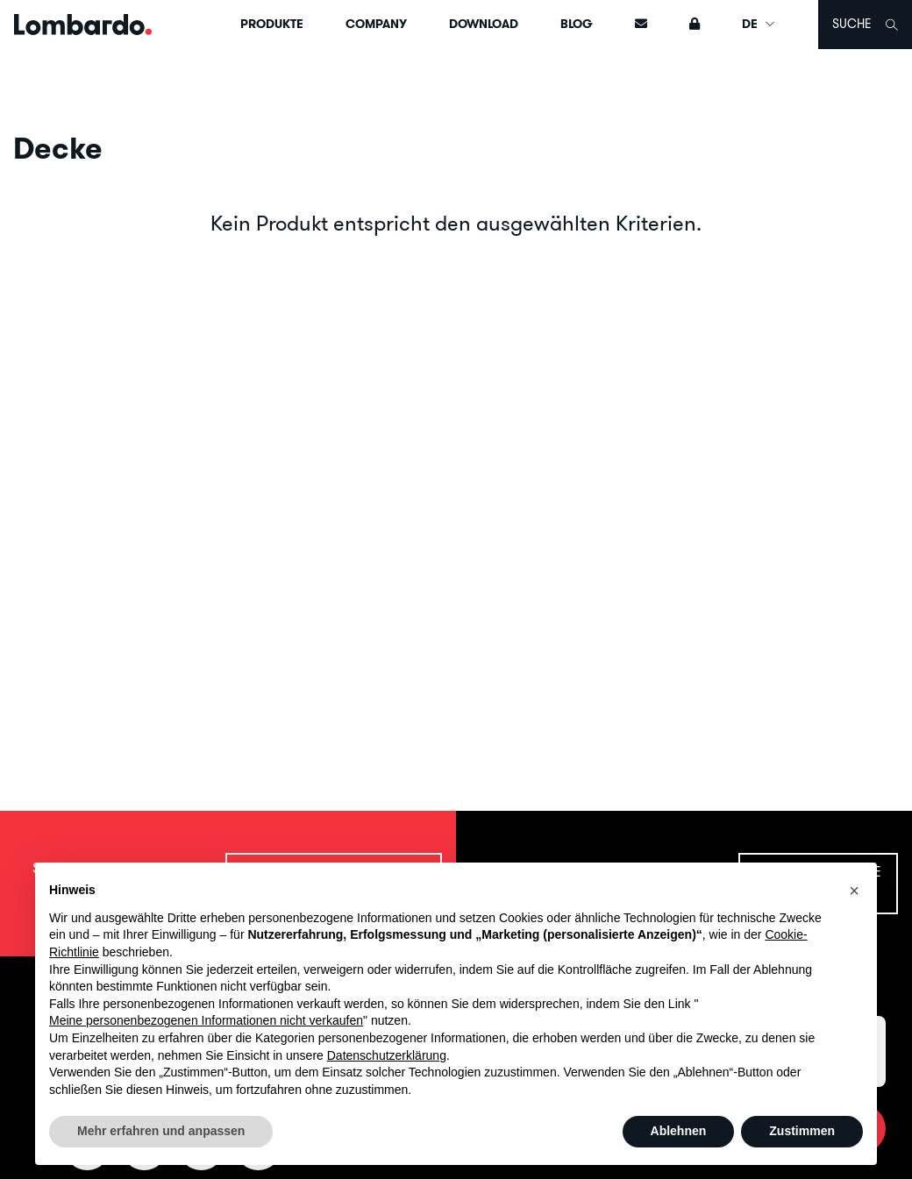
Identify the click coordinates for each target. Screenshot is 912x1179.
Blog (576, 24)
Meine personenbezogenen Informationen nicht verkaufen (206, 1020)
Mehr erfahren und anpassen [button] (161, 1131)
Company (376, 24)
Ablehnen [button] (679, 1131)
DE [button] (759, 24)
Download (483, 24)
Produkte (271, 24)
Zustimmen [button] (802, 1131)
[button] (854, 891)
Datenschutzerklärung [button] (386, 1055)
